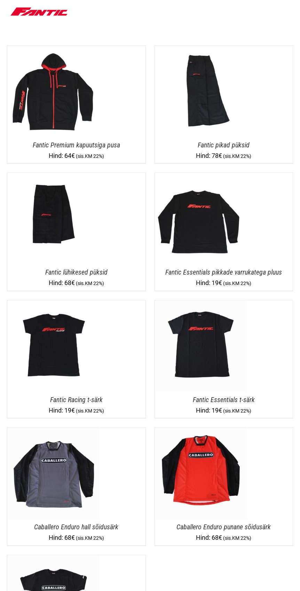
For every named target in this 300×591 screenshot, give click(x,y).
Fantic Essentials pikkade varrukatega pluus (223, 272)
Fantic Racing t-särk (76, 400)
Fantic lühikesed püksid (76, 272)
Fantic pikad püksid (224, 145)
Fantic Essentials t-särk (224, 400)
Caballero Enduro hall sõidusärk (76, 527)
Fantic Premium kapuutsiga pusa (76, 145)
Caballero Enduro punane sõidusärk (223, 527)
